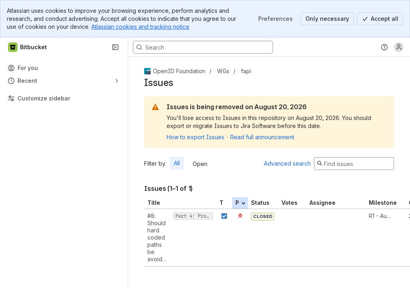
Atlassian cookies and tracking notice (140, 26)
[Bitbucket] (27, 47)
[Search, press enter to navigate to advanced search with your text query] (203, 47)
